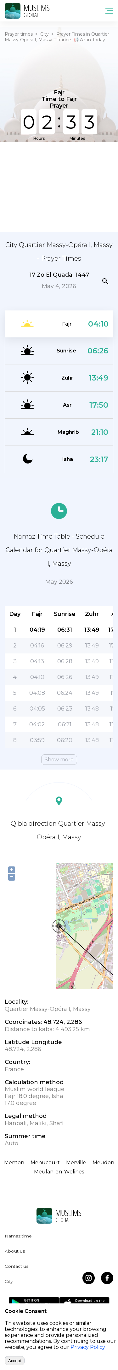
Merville (76, 1163)
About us (15, 1251)
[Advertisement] (59, 186)
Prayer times (19, 34)
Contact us (16, 1266)
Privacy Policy (87, 1347)
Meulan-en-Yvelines (59, 1172)
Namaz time (18, 1236)
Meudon (103, 1163)
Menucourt (45, 1163)
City (44, 34)
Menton (14, 1163)
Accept (14, 1360)
